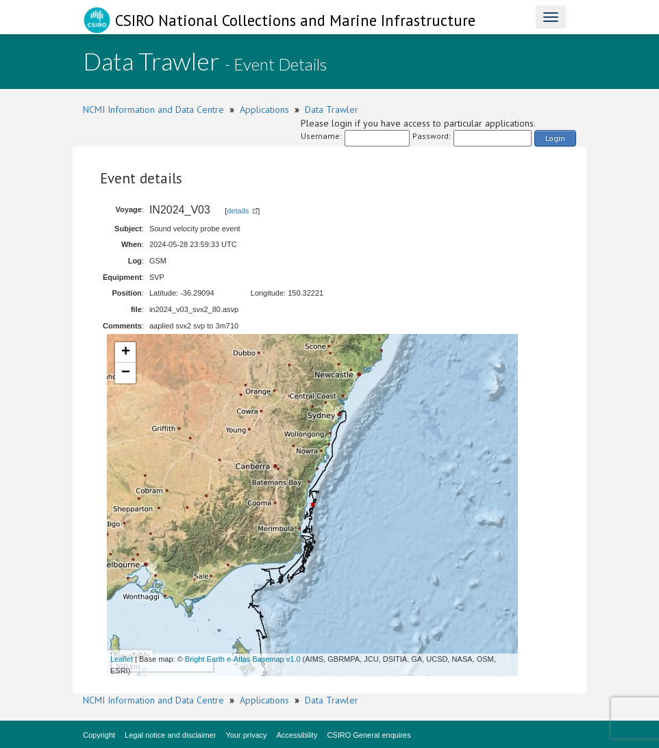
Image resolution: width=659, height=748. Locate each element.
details (238, 211)
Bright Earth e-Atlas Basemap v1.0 (243, 659)
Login (555, 138)
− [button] (125, 373)
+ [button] (125, 352)
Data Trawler (331, 109)
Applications (264, 109)
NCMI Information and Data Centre (153, 109)
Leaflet (121, 659)
